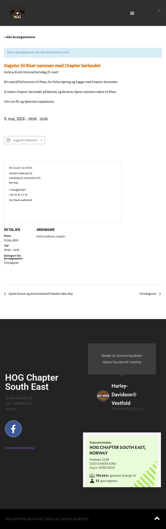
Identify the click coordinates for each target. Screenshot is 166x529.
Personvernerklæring (19, 448)
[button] (132, 13)
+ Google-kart (17, 189)
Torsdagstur (11, 262)
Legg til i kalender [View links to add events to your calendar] (25, 140)
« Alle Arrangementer (19, 37)
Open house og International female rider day (40, 294)
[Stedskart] (89, 191)
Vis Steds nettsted (20, 200)
